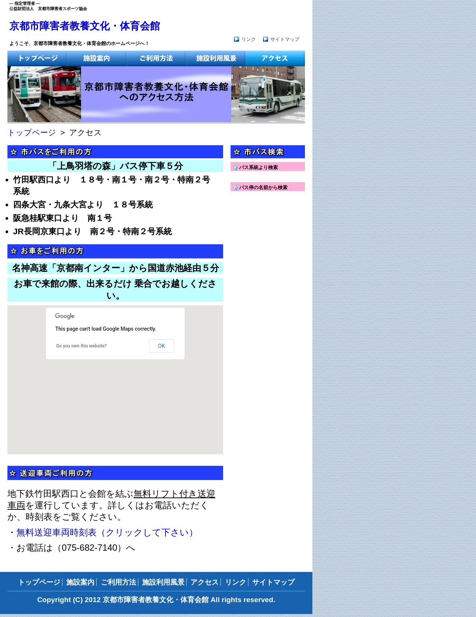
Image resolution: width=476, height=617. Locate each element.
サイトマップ (284, 39)
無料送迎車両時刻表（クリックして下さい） (107, 532)
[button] (44, 389)
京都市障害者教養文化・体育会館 (84, 26)
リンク (248, 39)
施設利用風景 (163, 582)
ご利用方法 (118, 582)
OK (161, 346)
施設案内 (80, 582)
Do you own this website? (82, 346)
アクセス (204, 582)
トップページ (31, 132)
